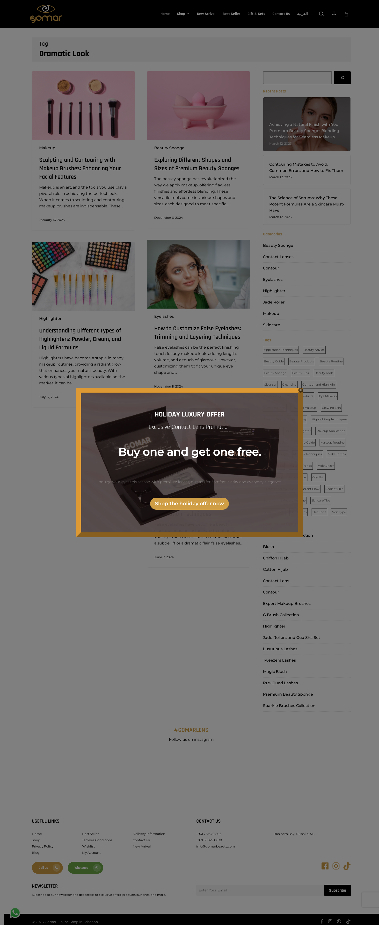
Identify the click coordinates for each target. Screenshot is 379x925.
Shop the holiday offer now (189, 504)
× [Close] (301, 390)
